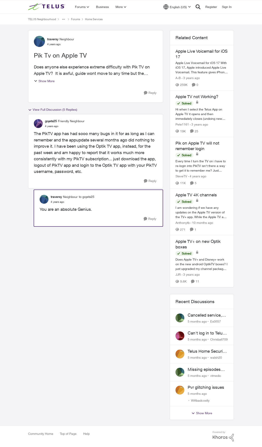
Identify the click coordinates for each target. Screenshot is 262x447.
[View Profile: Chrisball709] (179, 335)
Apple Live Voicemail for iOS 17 (201, 54)
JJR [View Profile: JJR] (178, 275)
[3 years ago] (191, 77)
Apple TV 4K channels (196, 194)
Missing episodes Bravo (204, 369)
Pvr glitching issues (206, 387)
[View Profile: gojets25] (38, 123)
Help (86, 433)
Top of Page (68, 433)
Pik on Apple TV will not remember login (197, 146)
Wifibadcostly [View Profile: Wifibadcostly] (200, 400)
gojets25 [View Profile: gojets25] (51, 121)
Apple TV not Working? (196, 96)
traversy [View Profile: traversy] (52, 39)
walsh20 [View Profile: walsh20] (216, 357)
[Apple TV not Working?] (201, 114)
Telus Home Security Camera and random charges (207, 351)
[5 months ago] (197, 321)
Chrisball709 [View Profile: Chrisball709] (219, 339)
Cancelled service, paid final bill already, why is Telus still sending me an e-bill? (208, 315)
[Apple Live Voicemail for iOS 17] (201, 67)
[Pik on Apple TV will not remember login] (201, 166)
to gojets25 (86, 197)
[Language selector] (177, 6)
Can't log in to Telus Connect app (206, 333)
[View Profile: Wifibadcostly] (179, 390)
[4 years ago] (197, 176)
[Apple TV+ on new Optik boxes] (201, 264)
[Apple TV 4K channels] (201, 212)
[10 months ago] (202, 222)
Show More (44, 81)
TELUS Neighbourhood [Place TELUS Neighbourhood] (42, 19)
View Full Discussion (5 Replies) (52, 110)
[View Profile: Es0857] (179, 317)
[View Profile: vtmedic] (179, 372)
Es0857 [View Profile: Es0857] (215, 321)
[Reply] (150, 93)
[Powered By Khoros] (223, 436)
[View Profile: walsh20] (179, 354)
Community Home (40, 433)
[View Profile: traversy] (39, 41)
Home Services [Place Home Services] (94, 19)
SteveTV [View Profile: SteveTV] (181, 176)
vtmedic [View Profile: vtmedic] (215, 375)
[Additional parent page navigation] (63, 19)
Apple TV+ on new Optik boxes (198, 244)
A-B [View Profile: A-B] (178, 78)
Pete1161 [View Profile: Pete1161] (182, 124)
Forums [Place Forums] (75, 19)
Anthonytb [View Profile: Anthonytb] (182, 222)
